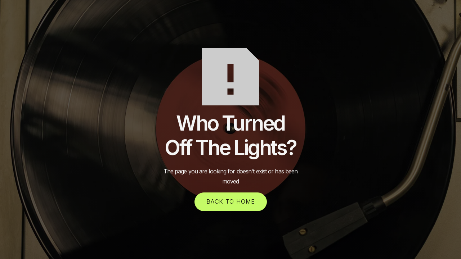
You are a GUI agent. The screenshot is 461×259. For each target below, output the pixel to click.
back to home (230, 201)
